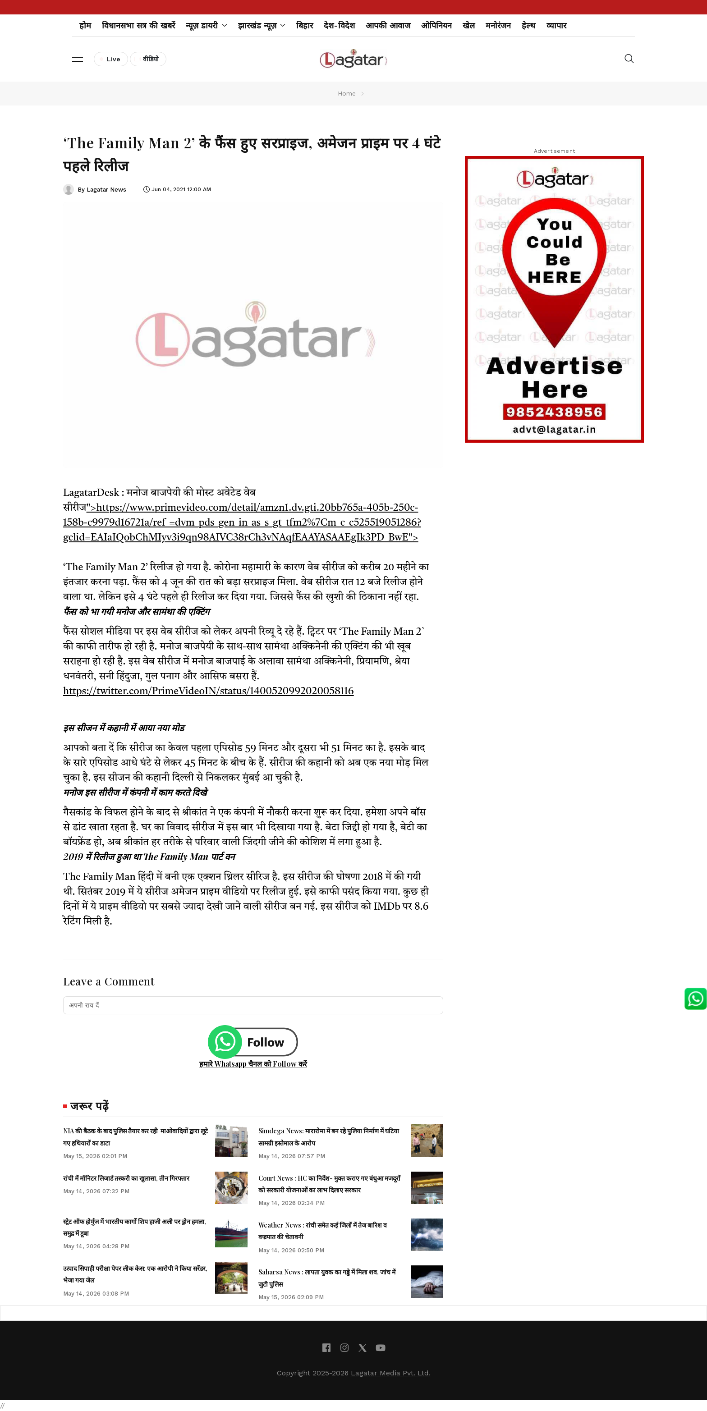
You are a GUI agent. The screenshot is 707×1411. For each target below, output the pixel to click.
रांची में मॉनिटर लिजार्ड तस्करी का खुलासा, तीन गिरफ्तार (126, 1178)
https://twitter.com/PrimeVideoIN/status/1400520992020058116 (208, 691)
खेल (469, 25)
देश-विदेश (339, 25)
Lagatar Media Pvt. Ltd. (391, 1373)
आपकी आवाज (388, 25)
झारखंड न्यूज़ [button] (262, 25)
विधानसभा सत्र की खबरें (138, 25)
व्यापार (556, 25)
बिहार (304, 25)
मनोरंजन (498, 25)
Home (347, 93)
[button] (77, 59)
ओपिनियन (436, 25)
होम (85, 25)
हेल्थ (529, 25)
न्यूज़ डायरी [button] (206, 25)
